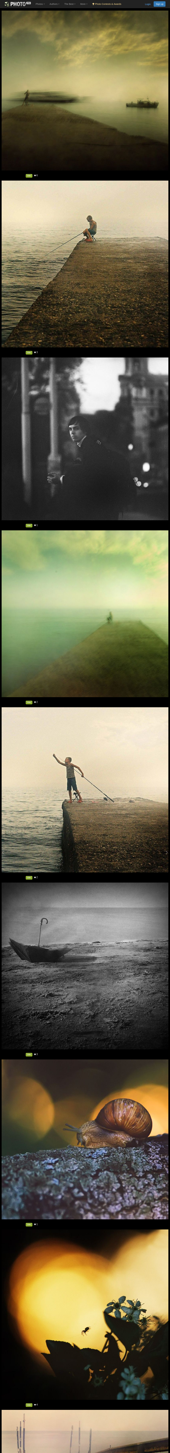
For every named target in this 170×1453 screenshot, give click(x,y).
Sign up (159, 4)
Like (29, 176)
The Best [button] (69, 4)
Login (148, 4)
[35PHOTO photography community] (17, 4)
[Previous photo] (3, 852)
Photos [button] (40, 4)
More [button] (83, 4)
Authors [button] (55, 4)
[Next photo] (167, 852)
